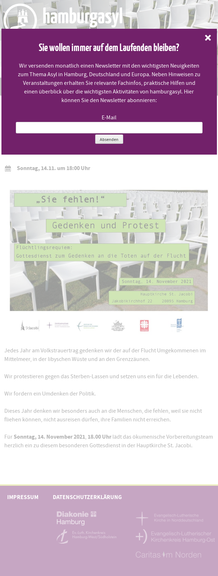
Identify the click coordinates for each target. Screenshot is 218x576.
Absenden (109, 139)
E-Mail (109, 117)
